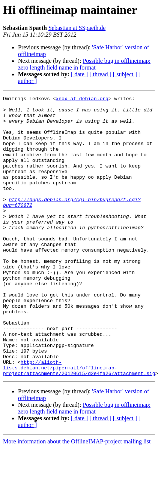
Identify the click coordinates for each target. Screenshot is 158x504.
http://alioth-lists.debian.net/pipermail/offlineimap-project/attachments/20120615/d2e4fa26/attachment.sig (79, 422)
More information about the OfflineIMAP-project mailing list (76, 497)
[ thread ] (100, 74)
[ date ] (79, 74)
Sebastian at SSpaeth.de (76, 28)
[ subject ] (125, 74)
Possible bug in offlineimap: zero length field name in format (84, 64)
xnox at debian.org (82, 99)
